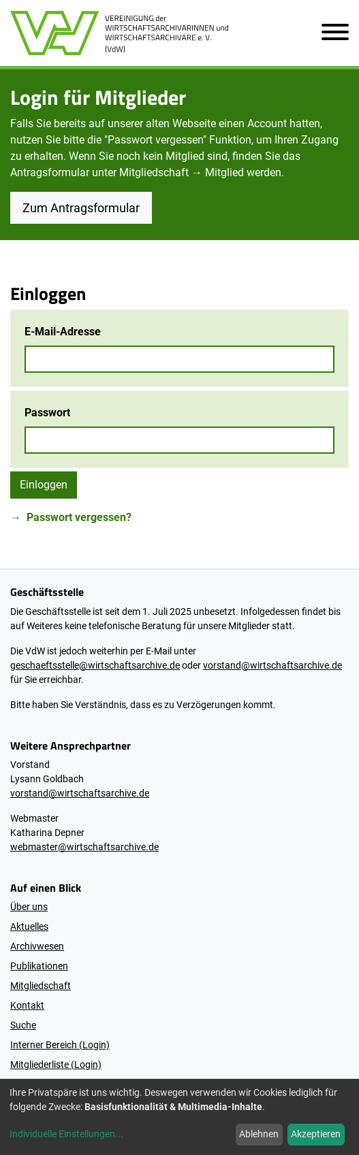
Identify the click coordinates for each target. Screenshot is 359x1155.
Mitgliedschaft (40, 985)
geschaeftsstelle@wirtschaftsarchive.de (95, 665)
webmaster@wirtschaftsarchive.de (84, 846)
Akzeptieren (316, 1133)
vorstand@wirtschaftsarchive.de (272, 665)
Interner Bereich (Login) (60, 1044)
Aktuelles (29, 926)
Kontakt (27, 1005)
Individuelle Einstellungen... (66, 1133)
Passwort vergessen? (79, 517)
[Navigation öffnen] (330, 33)
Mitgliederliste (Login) (56, 1064)
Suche (23, 1025)
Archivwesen (37, 946)
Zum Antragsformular (81, 208)
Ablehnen (259, 1133)
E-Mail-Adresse (63, 331)
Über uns (29, 906)
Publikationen (39, 965)
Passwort (47, 412)
